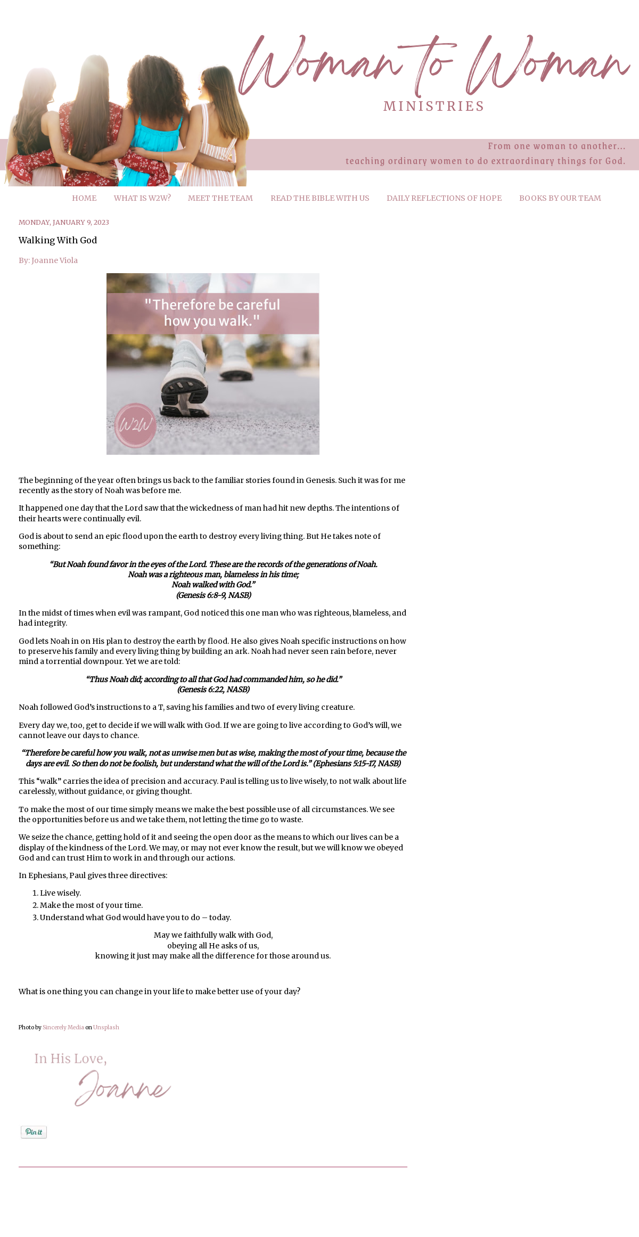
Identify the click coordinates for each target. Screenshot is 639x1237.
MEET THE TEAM (220, 198)
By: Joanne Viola (48, 260)
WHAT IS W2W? (142, 198)
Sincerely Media (63, 1027)
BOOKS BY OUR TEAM (560, 198)
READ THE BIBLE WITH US (320, 198)
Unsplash (106, 1027)
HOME (84, 198)
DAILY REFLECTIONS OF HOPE (444, 198)
